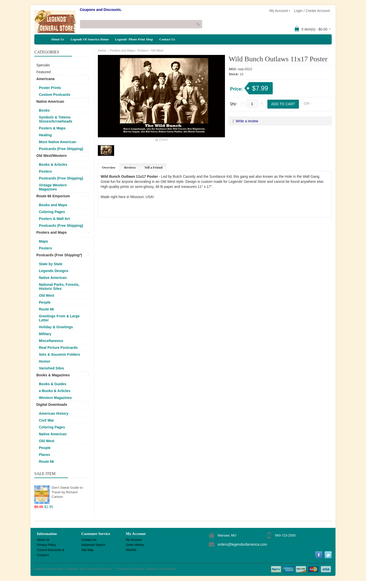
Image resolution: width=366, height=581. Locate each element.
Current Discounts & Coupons (50, 550)
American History (53, 413)
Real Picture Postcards (58, 348)
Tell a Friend (153, 167)
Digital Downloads (51, 405)
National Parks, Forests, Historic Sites (59, 286)
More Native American (57, 142)
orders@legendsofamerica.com (242, 544)
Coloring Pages (52, 212)
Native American (50, 101)
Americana (45, 79)
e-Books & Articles (54, 391)
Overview (108, 167)
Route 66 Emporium (53, 196)
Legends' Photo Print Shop (134, 39)
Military (45, 334)
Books (44, 110)
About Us (57, 39)
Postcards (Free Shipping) (61, 149)
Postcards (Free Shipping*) (59, 255)
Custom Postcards (54, 95)
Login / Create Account (312, 11)
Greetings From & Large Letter (59, 318)
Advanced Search (93, 545)
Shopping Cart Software (161, 568)
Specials (43, 65)
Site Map (87, 550)
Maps (43, 241)
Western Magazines (55, 398)
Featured (43, 72)
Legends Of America (99, 568)
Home (102, 50)
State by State (51, 264)
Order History (135, 545)
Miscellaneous (51, 341)
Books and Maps (53, 205)
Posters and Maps (51, 232)
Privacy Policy (46, 545)
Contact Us (167, 39)
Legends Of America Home (89, 39)
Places (44, 455)
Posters (45, 171)
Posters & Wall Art (54, 219)
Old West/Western (51, 156)
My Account (134, 540)
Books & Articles (53, 164)
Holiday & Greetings (56, 327)
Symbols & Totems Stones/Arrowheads (55, 119)
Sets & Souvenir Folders (59, 354)
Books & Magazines (53, 375)
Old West (46, 295)
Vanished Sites (51, 368)
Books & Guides (52, 384)
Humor (44, 361)
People (45, 302)
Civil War (46, 420)
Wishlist (131, 550)
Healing (45, 135)
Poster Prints (50, 88)
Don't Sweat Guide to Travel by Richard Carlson (67, 492)
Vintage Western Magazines (53, 187)
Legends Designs (53, 271)
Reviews (130, 167)
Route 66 (46, 309)
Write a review (247, 121)
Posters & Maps (52, 128)
